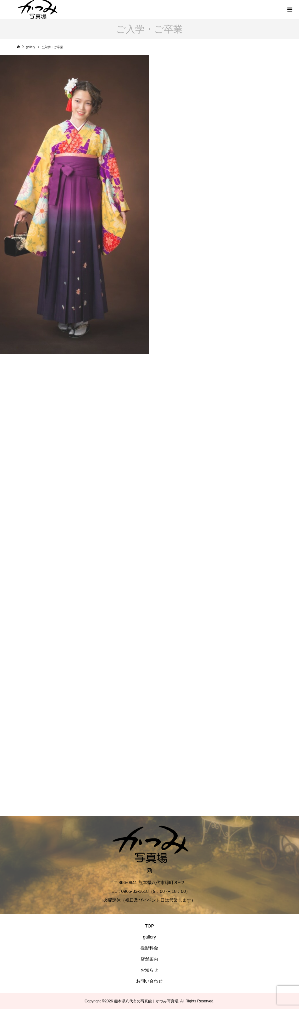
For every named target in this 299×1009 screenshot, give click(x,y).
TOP (149, 925)
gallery (149, 936)
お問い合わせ (149, 981)
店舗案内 (149, 958)
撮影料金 (149, 947)
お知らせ (149, 969)
